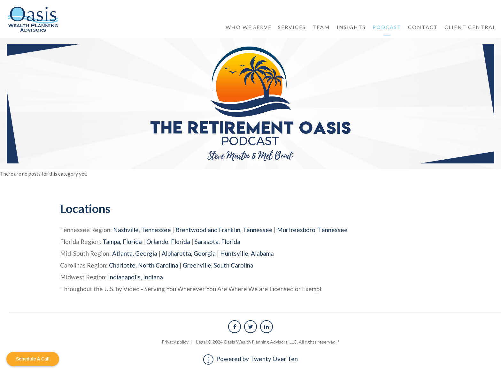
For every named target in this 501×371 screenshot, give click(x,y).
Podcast (387, 27)
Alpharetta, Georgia (189, 253)
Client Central (470, 27)
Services (292, 27)
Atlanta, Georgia (134, 253)
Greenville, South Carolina (218, 265)
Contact (423, 27)
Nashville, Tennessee (142, 229)
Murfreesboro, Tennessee (312, 229)
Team (321, 27)
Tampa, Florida (122, 241)
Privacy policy (175, 341)
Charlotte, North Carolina (143, 265)
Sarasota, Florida (217, 241)
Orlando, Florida (168, 241)
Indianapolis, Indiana (135, 277)
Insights (351, 27)
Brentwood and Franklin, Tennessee (224, 229)
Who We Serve (249, 27)
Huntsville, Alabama (247, 253)
